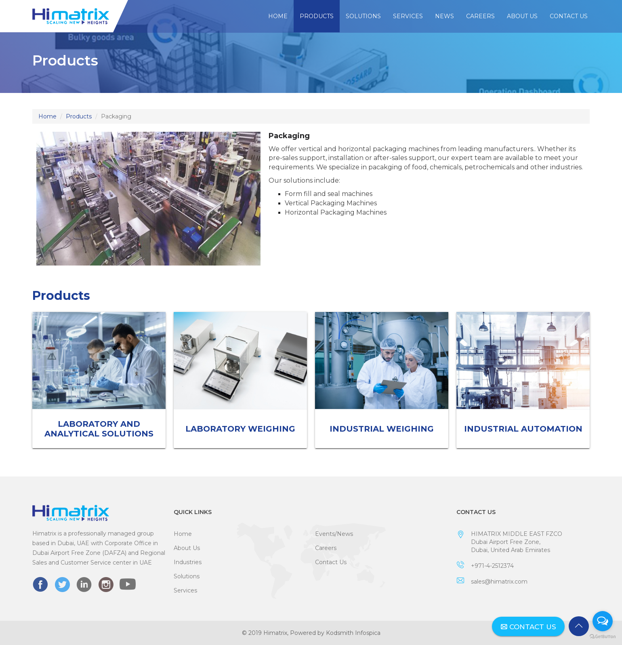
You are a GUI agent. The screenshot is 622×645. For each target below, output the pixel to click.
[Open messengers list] (603, 621)
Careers (480, 16)
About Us (522, 16)
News (444, 16)
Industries (188, 562)
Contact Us (569, 16)
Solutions (363, 16)
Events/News (334, 534)
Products (317, 16)
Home (278, 16)
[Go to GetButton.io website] (603, 636)
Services (408, 16)
